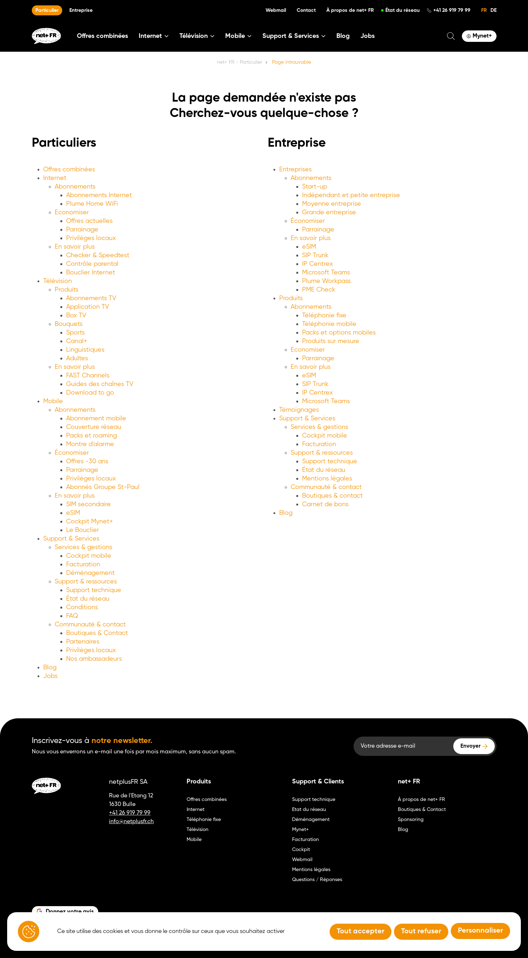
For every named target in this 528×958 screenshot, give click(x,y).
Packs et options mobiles (339, 332)
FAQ (72, 616)
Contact (306, 10)
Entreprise (81, 10)
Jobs (367, 36)
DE (493, 10)
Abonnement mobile (96, 418)
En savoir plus (75, 247)
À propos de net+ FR (350, 10)
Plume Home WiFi (92, 204)
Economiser (72, 212)
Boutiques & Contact (97, 633)
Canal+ (76, 341)
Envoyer (470, 746)
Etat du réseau (309, 809)
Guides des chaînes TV (99, 384)
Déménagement (90, 573)
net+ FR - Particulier (239, 62)
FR (484, 10)
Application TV (87, 307)
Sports (75, 332)
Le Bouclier (82, 530)
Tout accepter (360, 931)
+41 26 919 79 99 (451, 10)
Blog (343, 36)
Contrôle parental (92, 264)
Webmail (276, 10)
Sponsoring (411, 819)
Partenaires (82, 642)
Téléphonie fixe (324, 315)
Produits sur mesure (330, 341)
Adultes (77, 358)
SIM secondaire (88, 504)
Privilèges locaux (91, 238)
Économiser (72, 453)
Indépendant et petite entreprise (351, 195)
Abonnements (75, 187)
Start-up (314, 187)
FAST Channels (87, 375)
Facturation (83, 564)
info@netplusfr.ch (131, 822)
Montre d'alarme (90, 444)
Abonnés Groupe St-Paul (102, 487)
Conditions (82, 607)
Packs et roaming (91, 435)
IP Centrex (317, 264)
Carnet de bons (325, 504)
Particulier (47, 10)
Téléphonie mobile (329, 324)
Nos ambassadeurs (94, 659)
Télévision (57, 281)
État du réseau (402, 10)
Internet (54, 178)
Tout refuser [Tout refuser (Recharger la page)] (421, 931)
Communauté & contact (90, 624)
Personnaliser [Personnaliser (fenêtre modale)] (480, 930)
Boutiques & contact (332, 496)
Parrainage (82, 229)
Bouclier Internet (90, 272)
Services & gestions (83, 547)
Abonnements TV (91, 298)
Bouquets (69, 324)
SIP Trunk (315, 255)
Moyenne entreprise (331, 204)
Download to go (90, 393)
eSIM (73, 513)
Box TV (76, 315)
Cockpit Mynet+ (89, 521)
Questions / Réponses (317, 879)
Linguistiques (85, 350)
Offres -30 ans (87, 461)
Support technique (93, 590)
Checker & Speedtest (97, 255)
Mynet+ (300, 829)
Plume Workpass (326, 281)
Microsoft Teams (326, 272)
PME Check (318, 290)
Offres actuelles (89, 221)
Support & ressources (86, 581)
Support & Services (71, 539)
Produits (66, 290)
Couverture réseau (93, 427)
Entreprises (295, 169)
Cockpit (301, 849)
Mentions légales (327, 478)
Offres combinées (102, 36)
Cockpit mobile (88, 556)
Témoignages (299, 410)
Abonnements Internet (99, 195)
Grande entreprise (329, 212)
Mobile (53, 401)
